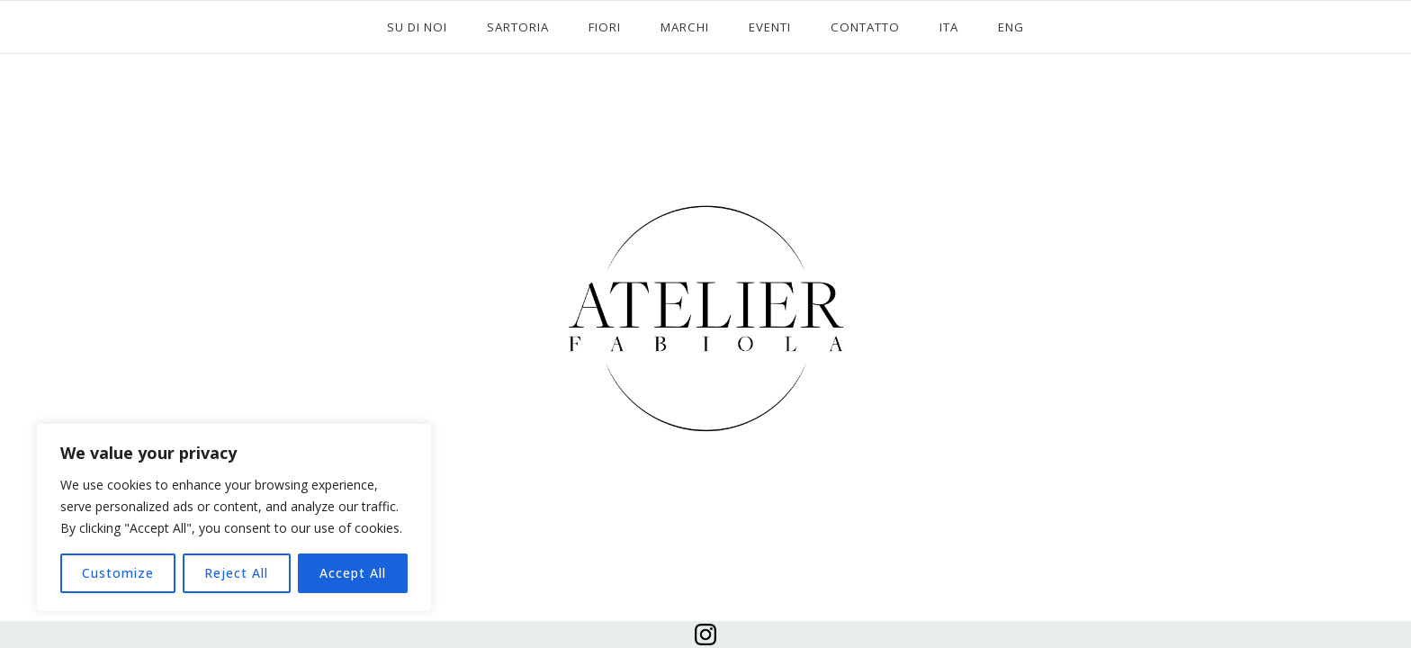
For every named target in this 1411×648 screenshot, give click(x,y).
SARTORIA (518, 27)
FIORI (605, 27)
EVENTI (770, 27)
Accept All (352, 572)
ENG (1011, 27)
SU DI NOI (417, 27)
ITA (948, 27)
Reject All (236, 572)
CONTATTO (865, 27)
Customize (118, 572)
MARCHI (685, 27)
